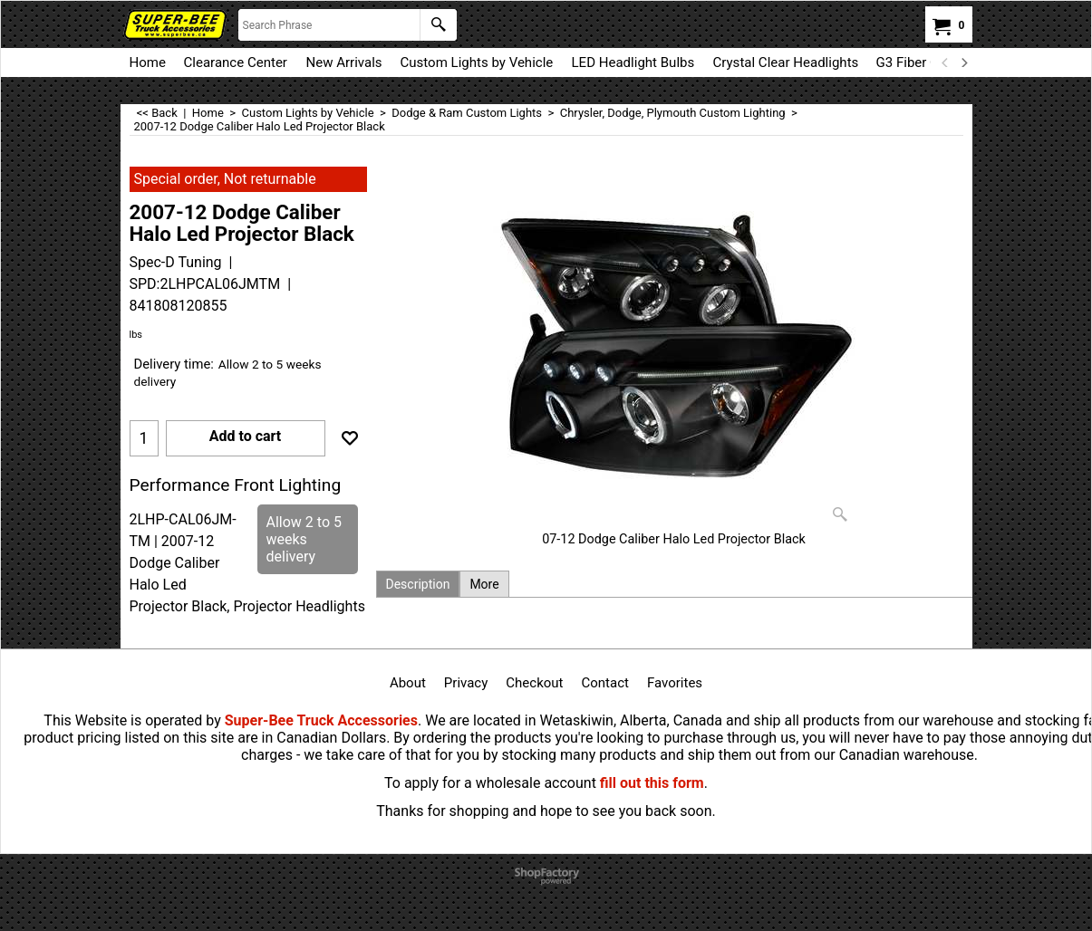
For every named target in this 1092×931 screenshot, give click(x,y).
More (483, 584)
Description (418, 584)
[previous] (946, 62)
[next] (964, 62)
